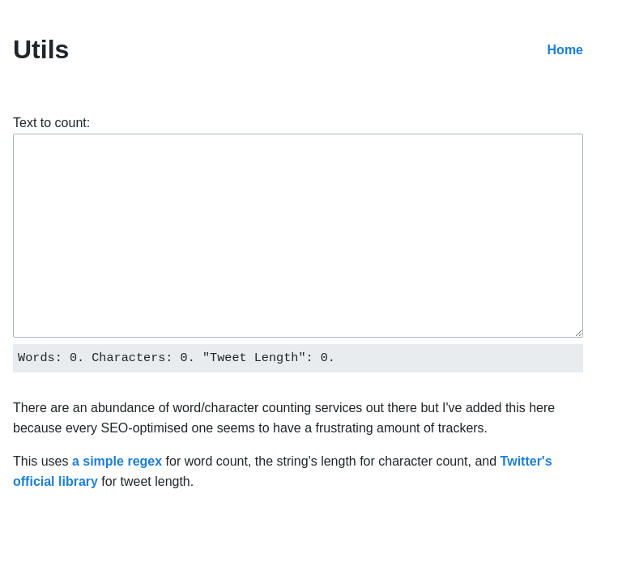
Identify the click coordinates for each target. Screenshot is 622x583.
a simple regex (117, 461)
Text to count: (51, 123)
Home (565, 50)
